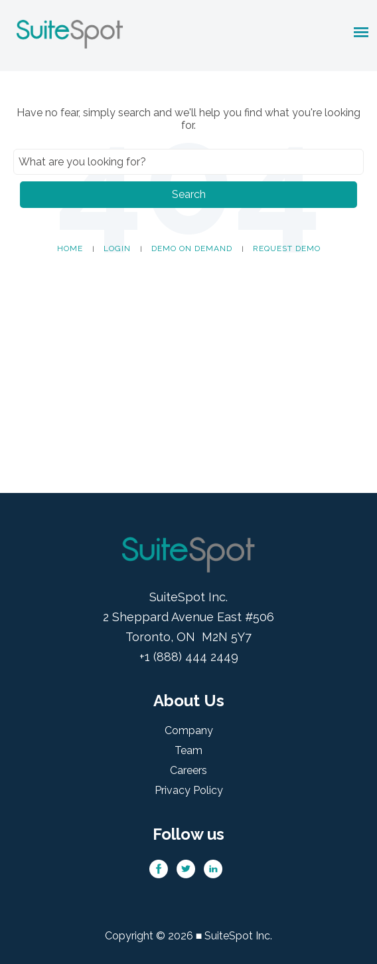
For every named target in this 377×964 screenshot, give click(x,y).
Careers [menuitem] (188, 770)
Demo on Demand (191, 248)
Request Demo (287, 248)
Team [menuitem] (188, 750)
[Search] (188, 162)
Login (117, 248)
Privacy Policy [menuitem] (189, 790)
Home (70, 248)
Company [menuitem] (189, 730)
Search (189, 194)
